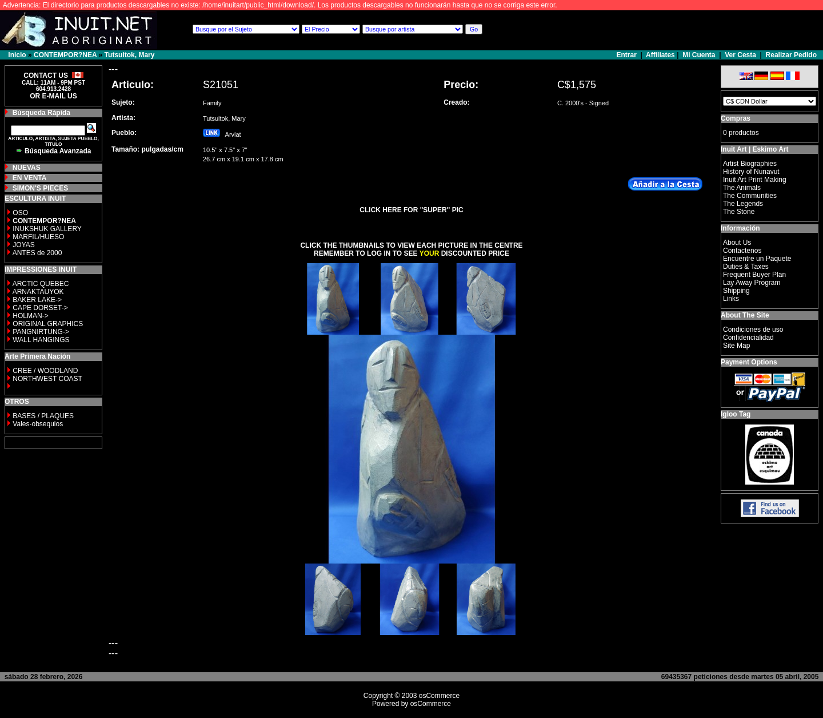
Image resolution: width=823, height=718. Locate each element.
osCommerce (439, 696)
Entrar (628, 55)
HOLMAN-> (30, 316)
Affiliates (660, 55)
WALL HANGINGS (41, 340)
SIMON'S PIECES (41, 188)
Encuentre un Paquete (757, 259)
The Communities (750, 196)
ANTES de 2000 (37, 253)
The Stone (738, 212)
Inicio (17, 55)
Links (731, 299)
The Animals (742, 188)
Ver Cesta (740, 55)
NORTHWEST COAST (46, 379)
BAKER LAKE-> (37, 300)
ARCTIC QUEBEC (41, 284)
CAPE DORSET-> (40, 308)
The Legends (743, 204)
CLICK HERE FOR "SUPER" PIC (411, 210)
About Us (737, 243)
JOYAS (23, 245)
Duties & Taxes (746, 267)
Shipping (736, 291)
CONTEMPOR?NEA (65, 55)
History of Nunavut (751, 172)
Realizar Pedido (791, 55)
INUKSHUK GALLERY (47, 229)
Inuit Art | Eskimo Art (754, 149)
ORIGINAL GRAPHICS (48, 324)
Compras (735, 118)
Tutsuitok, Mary (130, 55)
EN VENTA (30, 178)
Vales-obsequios (38, 424)
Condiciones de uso (753, 330)
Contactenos (742, 251)
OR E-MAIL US (53, 96)
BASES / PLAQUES (43, 416)
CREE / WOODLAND (44, 371)
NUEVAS (27, 168)
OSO (20, 213)
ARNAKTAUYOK (38, 292)
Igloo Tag (735, 414)
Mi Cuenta (698, 55)
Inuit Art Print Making (754, 180)
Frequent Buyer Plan (754, 275)
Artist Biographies (750, 164)
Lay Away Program (752, 283)
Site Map (736, 346)
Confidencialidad (748, 338)
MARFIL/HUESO (38, 237)
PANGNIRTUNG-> (41, 332)
